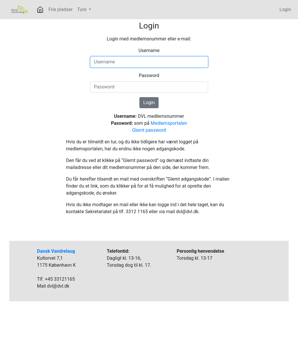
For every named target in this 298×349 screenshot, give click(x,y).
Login (285, 9)
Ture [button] (82, 9)
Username (149, 50)
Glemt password (149, 130)
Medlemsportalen (169, 123)
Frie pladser (60, 9)
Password (149, 75)
